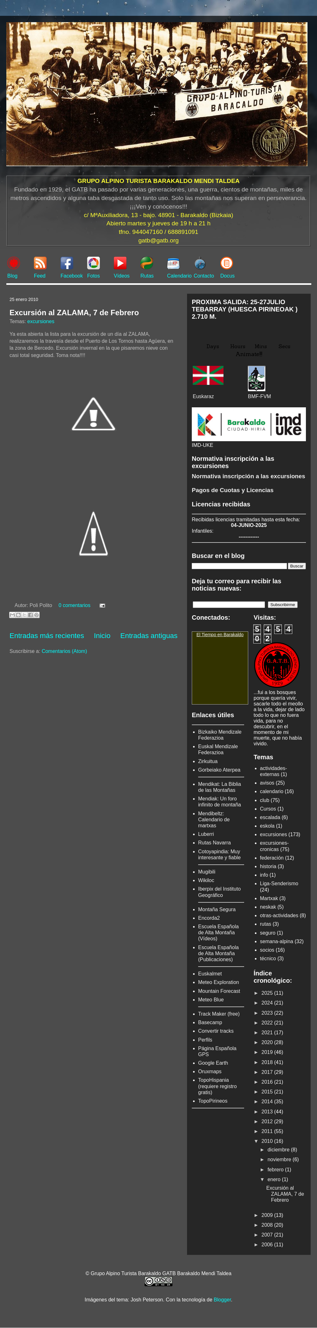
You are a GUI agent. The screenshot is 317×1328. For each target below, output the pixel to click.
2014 (268, 1101)
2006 (268, 1244)
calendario (271, 791)
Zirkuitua (207, 761)
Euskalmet (210, 973)
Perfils (205, 1040)
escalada (270, 817)
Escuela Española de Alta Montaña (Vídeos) (218, 932)
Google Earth (213, 1063)
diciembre (279, 1149)
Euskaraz (203, 396)
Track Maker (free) (219, 1014)
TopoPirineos (213, 1101)
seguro (267, 933)
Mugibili (206, 871)
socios (267, 950)
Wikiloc (206, 880)
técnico (268, 958)
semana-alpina (276, 941)
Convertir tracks (216, 1031)
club (264, 800)
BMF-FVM (259, 396)
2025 (268, 993)
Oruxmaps (210, 1071)
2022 (268, 1022)
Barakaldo (233, 634)
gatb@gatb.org (158, 240)
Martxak (269, 898)
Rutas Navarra (214, 842)
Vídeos (122, 276)
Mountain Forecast (219, 991)
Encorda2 (209, 918)
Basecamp (210, 1022)
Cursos (268, 808)
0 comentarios (75, 605)
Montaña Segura (217, 909)
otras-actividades (279, 915)
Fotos (93, 276)
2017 (268, 1072)
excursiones (40, 321)
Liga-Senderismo (279, 883)
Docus (227, 276)
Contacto (204, 276)
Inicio (102, 636)
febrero (276, 1169)
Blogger (222, 1299)
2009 (268, 1215)
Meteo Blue (211, 999)
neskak (268, 907)
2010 (268, 1141)
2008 (268, 1225)
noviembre (280, 1159)
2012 (268, 1121)
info (264, 875)
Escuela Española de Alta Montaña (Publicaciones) (218, 953)
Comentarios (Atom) (64, 651)
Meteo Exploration (218, 982)
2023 (268, 1013)
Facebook (72, 276)
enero (275, 1179)
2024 (268, 1002)
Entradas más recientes (47, 636)
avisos (267, 783)
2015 (268, 1091)
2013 (268, 1111)
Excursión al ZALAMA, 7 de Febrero (74, 312)
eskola (267, 826)
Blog (12, 276)
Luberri (206, 834)
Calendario (179, 276)
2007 (268, 1234)
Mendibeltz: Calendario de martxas (214, 819)
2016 (268, 1082)
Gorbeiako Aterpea (219, 770)
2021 (268, 1032)
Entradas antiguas (149, 636)
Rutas (147, 276)
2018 (268, 1062)
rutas (265, 924)
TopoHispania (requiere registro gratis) (217, 1086)
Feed (39, 276)
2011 (268, 1131)
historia (268, 866)
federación (272, 858)
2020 (268, 1042)
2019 (268, 1052)
